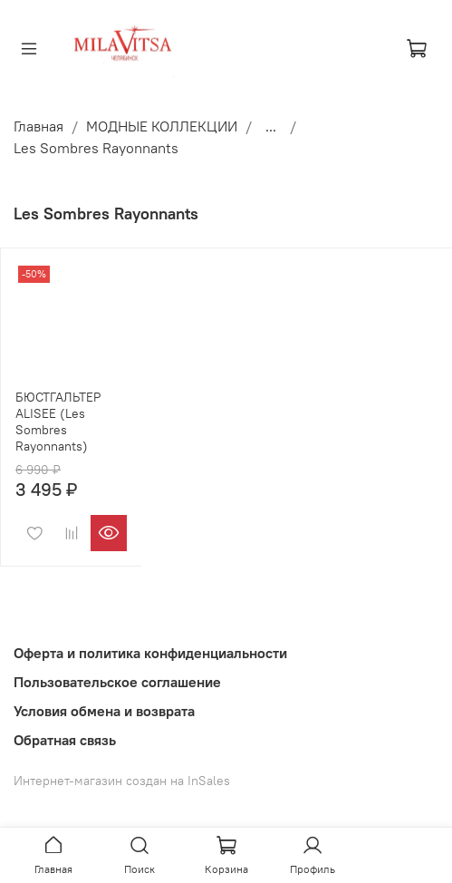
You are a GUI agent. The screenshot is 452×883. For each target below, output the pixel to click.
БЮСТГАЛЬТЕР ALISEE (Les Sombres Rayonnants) (58, 421)
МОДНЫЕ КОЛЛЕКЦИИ (161, 126)
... (270, 126)
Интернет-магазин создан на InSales (122, 780)
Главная (38, 126)
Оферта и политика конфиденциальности (150, 653)
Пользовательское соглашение (117, 682)
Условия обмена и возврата (104, 711)
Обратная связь (65, 740)
